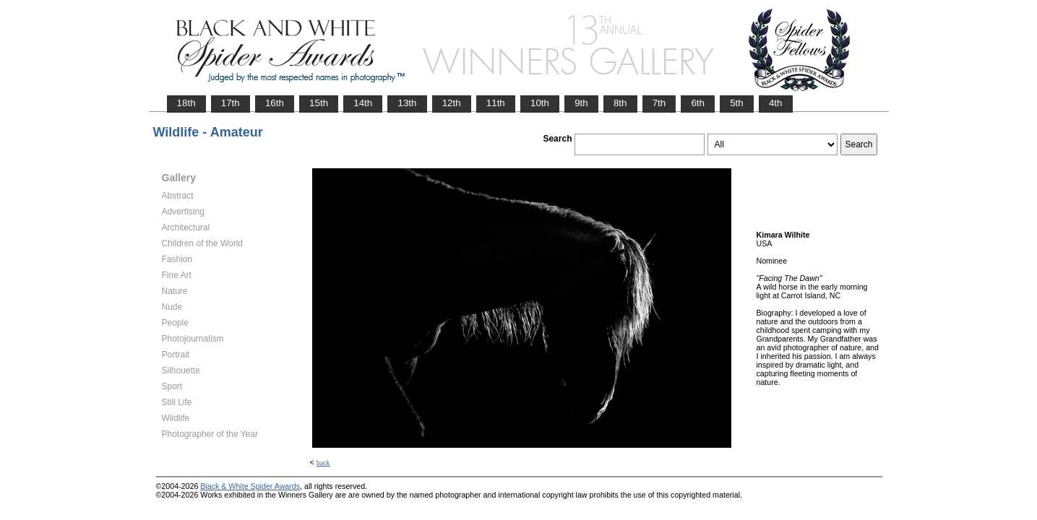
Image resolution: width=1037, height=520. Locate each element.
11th (495, 103)
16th (274, 103)
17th (230, 103)
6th (698, 103)
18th (186, 103)
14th (362, 103)
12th (451, 103)
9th (581, 103)
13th (407, 103)
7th (659, 103)
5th (737, 103)
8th (620, 103)
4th (776, 103)
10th (539, 103)
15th (318, 103)
